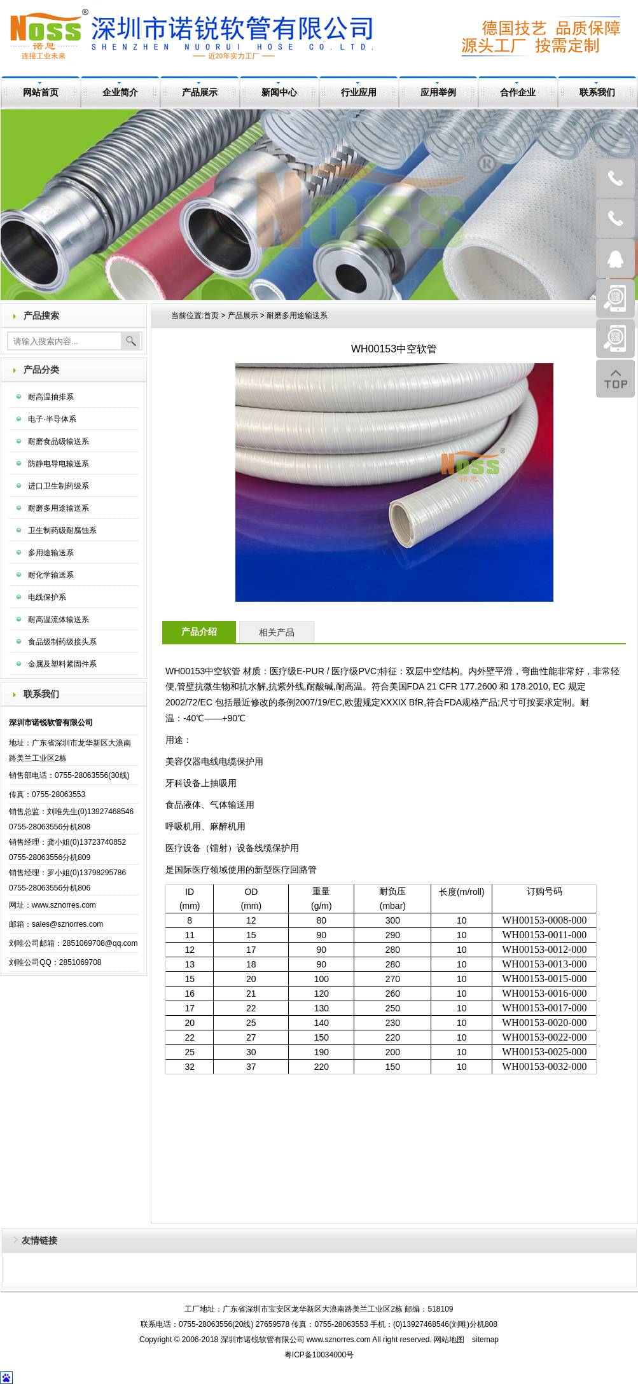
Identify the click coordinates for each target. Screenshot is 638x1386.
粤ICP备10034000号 (319, 1354)
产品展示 (200, 92)
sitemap (485, 1339)
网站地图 (449, 1339)
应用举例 (438, 92)
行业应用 (359, 92)
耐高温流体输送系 (58, 619)
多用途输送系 (51, 552)
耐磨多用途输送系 (58, 508)
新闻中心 (279, 92)
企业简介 (120, 92)
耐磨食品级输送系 (58, 441)
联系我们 (597, 92)
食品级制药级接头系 (62, 641)
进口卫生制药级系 (58, 486)
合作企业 (518, 92)
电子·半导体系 (52, 419)
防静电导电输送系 (58, 463)
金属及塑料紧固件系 (62, 664)
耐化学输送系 (51, 575)
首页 (211, 315)
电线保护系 (47, 597)
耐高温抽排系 (51, 396)
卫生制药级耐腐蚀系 (62, 530)
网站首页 (41, 92)
